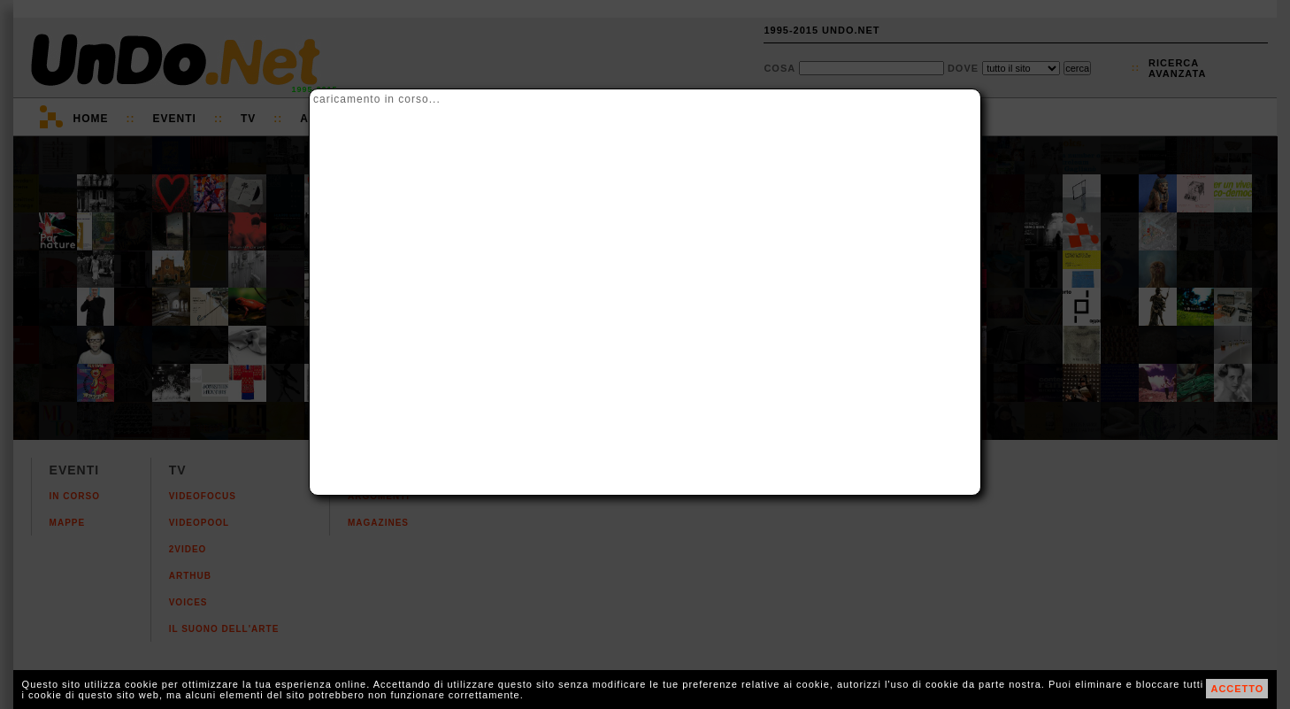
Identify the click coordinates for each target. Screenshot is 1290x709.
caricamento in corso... (377, 99)
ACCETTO (1236, 688)
